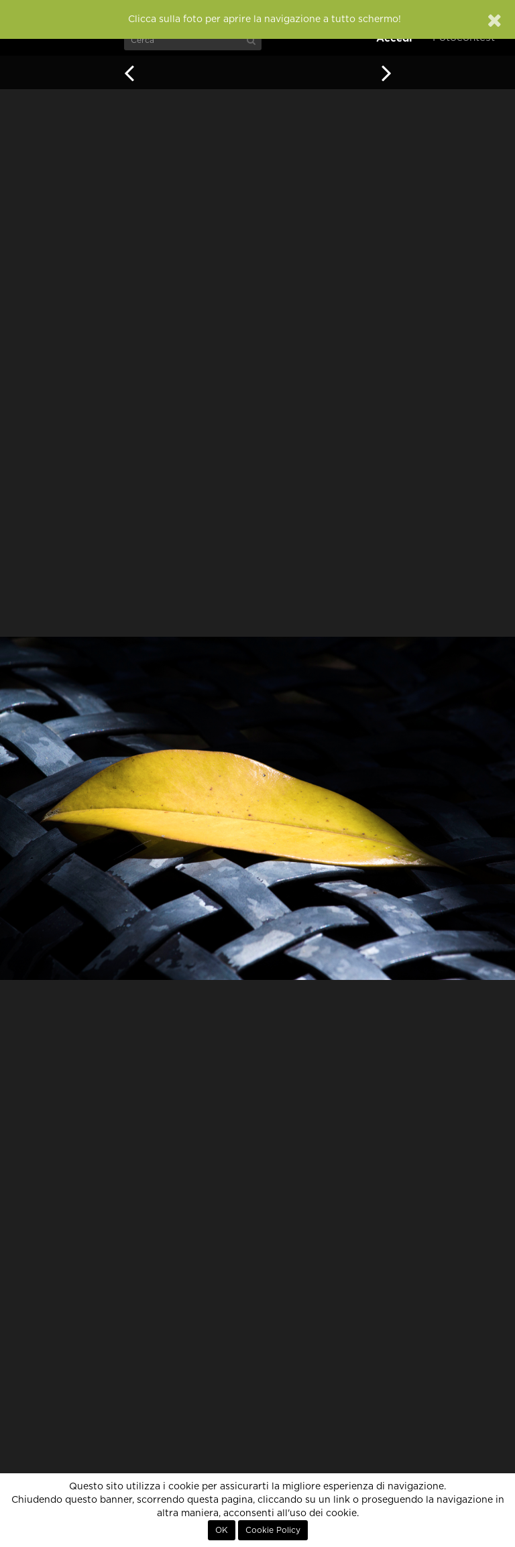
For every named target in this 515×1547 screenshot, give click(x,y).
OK (221, 1530)
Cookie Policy (272, 1530)
